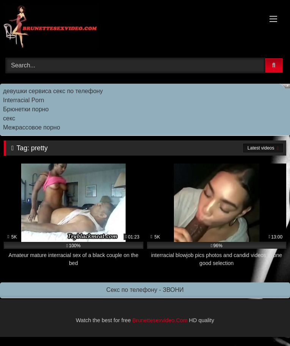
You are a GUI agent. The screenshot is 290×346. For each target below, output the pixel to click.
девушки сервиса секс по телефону (53, 91)
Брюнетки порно (26, 109)
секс (9, 118)
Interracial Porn (23, 100)
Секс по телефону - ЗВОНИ (144, 290)
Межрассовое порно (31, 127)
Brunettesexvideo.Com (160, 320)
